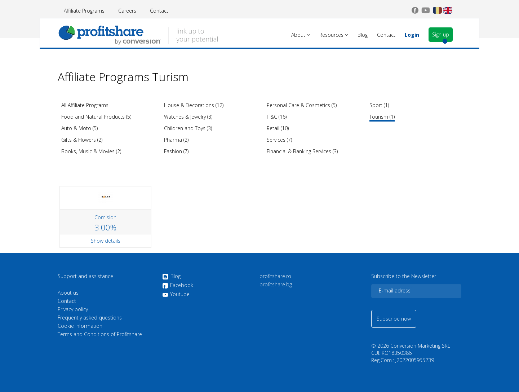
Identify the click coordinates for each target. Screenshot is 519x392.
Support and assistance (85, 276)
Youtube (176, 294)
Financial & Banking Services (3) (302, 151)
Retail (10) (278, 128)
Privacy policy (73, 309)
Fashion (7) (176, 151)
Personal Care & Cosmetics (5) (302, 105)
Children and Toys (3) (188, 128)
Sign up (440, 34)
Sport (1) (379, 105)
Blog (171, 276)
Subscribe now (394, 318)
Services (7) (279, 139)
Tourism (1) (382, 116)
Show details (105, 240)
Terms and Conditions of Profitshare (100, 334)
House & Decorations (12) (193, 105)
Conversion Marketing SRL (420, 345)
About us (68, 293)
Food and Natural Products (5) (96, 116)
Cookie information (80, 326)
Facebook (177, 285)
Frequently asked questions (90, 318)
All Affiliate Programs (84, 105)
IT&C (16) (277, 116)
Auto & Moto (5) (79, 128)
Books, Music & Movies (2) (91, 151)
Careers (127, 10)
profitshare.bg (276, 284)
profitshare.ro (275, 276)
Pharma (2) (176, 139)
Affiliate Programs (84, 10)
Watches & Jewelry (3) (188, 116)
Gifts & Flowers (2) (81, 139)
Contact (159, 10)
